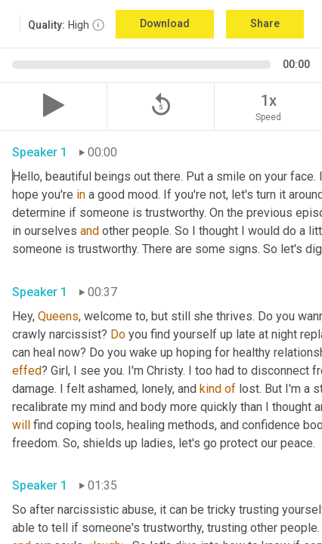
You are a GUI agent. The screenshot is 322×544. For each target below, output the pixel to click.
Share (265, 23)
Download (165, 23)
